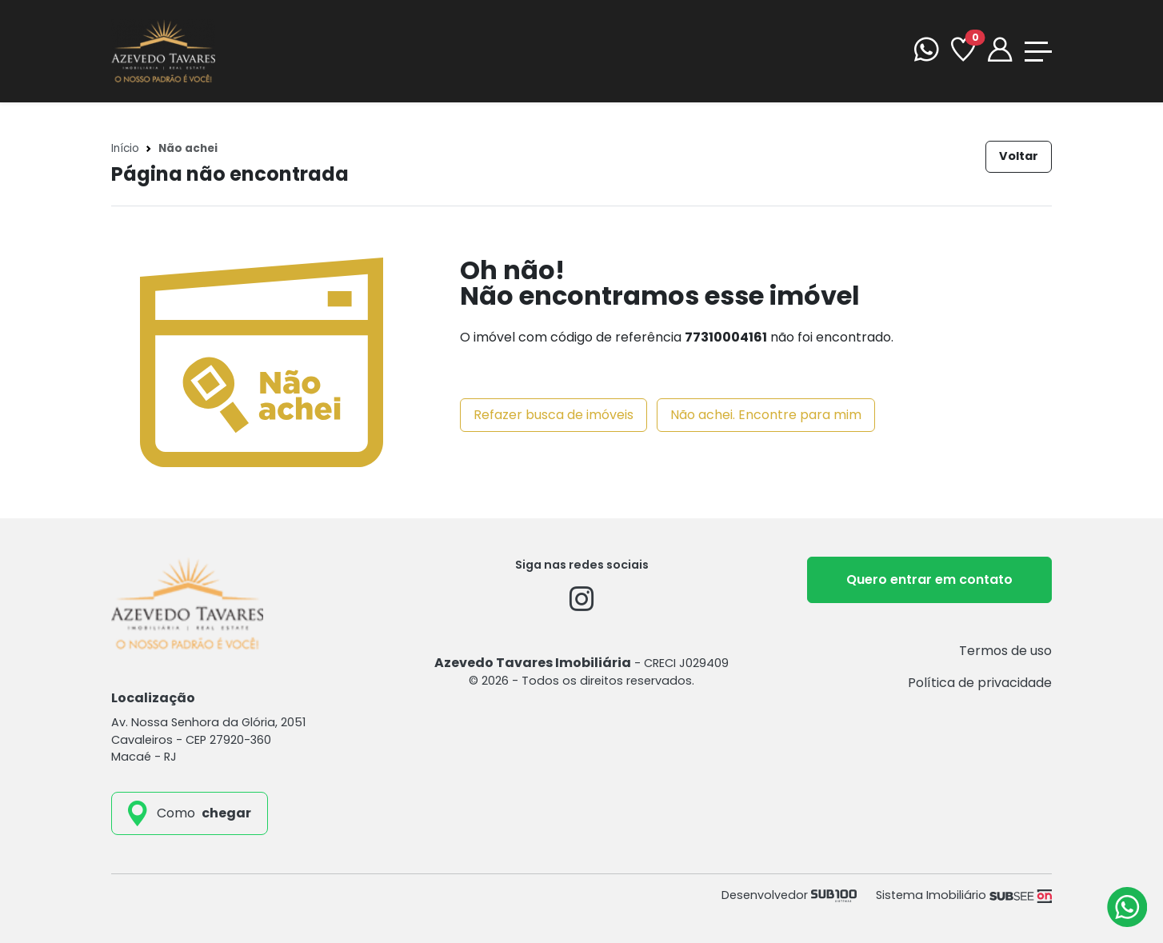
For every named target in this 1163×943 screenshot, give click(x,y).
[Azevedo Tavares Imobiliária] (163, 50)
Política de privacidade (980, 682)
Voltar (1018, 156)
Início (125, 148)
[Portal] (1000, 52)
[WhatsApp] (926, 52)
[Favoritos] (963, 52)
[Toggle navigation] (1038, 52)
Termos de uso (1005, 650)
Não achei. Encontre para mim (765, 415)
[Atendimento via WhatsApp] (1127, 907)
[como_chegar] (189, 813)
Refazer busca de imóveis (553, 415)
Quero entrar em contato (929, 579)
